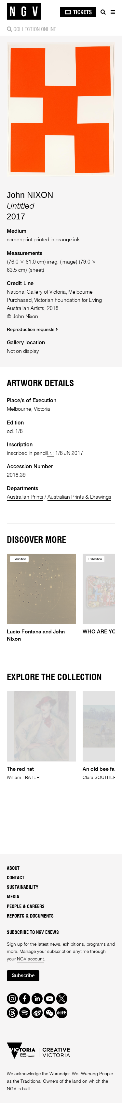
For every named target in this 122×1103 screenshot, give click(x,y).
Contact (15, 878)
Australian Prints (25, 497)
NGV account (30, 959)
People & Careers (26, 907)
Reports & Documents (30, 916)
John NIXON (30, 194)
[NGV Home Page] (24, 11)
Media (13, 897)
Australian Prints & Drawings (79, 497)
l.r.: (50, 453)
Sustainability (22, 887)
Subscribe (23, 975)
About (13, 868)
